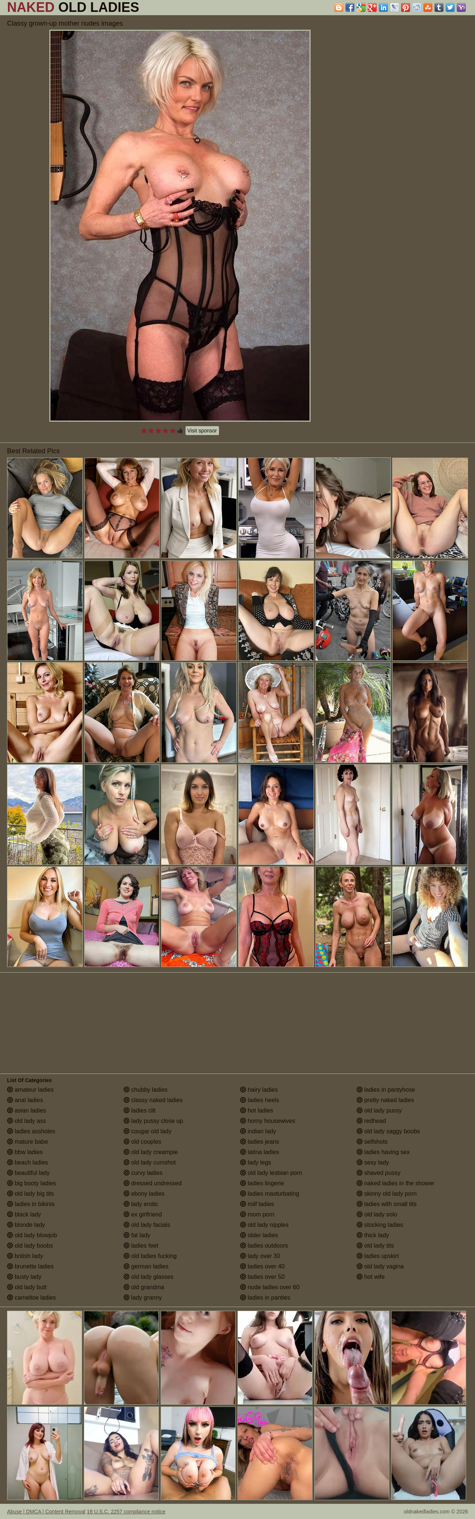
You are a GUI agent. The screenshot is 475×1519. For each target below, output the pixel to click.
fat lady (137, 1235)
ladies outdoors (264, 1245)
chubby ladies (145, 1090)
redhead (371, 1121)
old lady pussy (379, 1110)
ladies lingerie (262, 1183)
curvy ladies (143, 1173)
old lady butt (27, 1287)
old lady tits (375, 1245)
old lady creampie (151, 1152)
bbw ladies (25, 1152)
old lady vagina (380, 1266)
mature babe (27, 1142)
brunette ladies (30, 1266)
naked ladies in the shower (396, 1183)
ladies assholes (31, 1131)
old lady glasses (148, 1277)
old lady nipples (264, 1225)
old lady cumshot (150, 1162)
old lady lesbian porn (271, 1173)
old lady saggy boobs (388, 1131)
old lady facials (147, 1225)
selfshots (372, 1142)
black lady (24, 1214)
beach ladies (27, 1162)
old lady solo (377, 1214)
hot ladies (256, 1110)
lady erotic (141, 1204)
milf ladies (257, 1204)
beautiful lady (28, 1173)
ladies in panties (265, 1297)
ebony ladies (144, 1193)
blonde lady (26, 1225)
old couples (142, 1142)
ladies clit (139, 1110)
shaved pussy (378, 1173)
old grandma (144, 1287)
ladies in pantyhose (386, 1090)
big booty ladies (31, 1183)
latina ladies (259, 1152)
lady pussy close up (153, 1121)
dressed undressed (153, 1183)
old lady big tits (30, 1193)
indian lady (258, 1131)
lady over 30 (260, 1256)
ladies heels (259, 1100)
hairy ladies (259, 1090)
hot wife (371, 1277)
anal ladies (25, 1100)
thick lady (373, 1235)
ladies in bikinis (31, 1204)
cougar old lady (147, 1131)
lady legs (255, 1162)
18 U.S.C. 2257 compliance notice (126, 1512)
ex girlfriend (143, 1214)
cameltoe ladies (31, 1297)
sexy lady (373, 1162)
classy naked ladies (153, 1100)
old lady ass (26, 1121)
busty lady (24, 1277)
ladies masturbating (269, 1193)
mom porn (257, 1214)
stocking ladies (380, 1225)
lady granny (143, 1297)
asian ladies (26, 1110)
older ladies (259, 1235)
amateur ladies (30, 1090)
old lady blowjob (32, 1235)
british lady (25, 1256)
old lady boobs (30, 1245)
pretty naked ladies (385, 1100)
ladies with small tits (387, 1204)
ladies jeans (259, 1142)
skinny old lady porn (387, 1193)
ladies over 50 (262, 1277)
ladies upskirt (378, 1256)
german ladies (146, 1266)
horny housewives (267, 1121)
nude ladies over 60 (269, 1287)
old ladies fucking (150, 1256)
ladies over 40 (262, 1266)
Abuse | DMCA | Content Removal (46, 1512)
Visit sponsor (202, 431)
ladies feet (141, 1245)
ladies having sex (383, 1152)
